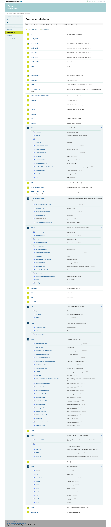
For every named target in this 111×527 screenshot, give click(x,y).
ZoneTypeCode (39, 283)
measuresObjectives (41, 152)
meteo (37, 488)
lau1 (32, 293)
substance (38, 456)
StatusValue (39, 418)
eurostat (33, 100)
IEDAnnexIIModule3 (37, 192)
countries (38, 139)
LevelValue (38, 375)
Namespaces (11, 38)
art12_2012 (34, 39)
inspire (33, 227)
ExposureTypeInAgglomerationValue (45, 361)
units (37, 177)
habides (33, 123)
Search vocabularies (32, 29)
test (32, 462)
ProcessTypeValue (40, 262)
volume (37, 502)
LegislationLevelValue (41, 249)
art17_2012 (34, 52)
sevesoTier (38, 449)
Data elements (11, 26)
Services (9, 35)
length (37, 484)
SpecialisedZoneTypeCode (43, 269)
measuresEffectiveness (42, 145)
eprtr (32, 84)
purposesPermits (40, 159)
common (34, 71)
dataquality (34, 80)
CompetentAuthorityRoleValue (44, 350)
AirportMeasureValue (41, 343)
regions (38, 330)
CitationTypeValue (40, 235)
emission (38, 481)
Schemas (9, 29)
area (37, 474)
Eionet (14, 13)
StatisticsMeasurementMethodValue (45, 276)
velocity (38, 498)
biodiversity (35, 62)
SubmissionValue (40, 425)
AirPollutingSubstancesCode (43, 204)
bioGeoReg (38, 132)
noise (32, 339)
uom (32, 466)
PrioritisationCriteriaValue (42, 400)
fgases (33, 109)
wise (32, 507)
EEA (14, 1)
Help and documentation (14, 16)
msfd (32, 323)
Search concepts (45, 29)
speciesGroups (40, 334)
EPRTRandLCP (36, 89)
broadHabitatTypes (41, 327)
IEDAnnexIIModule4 (37, 198)
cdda (32, 66)
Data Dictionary (20, 13)
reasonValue (39, 444)
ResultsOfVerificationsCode (43, 211)
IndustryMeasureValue (41, 368)
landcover (34, 288)
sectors (38, 317)
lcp (32, 306)
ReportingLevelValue (41, 408)
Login (90, 1)
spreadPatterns (40, 173)
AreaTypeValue (39, 347)
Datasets (9, 20)
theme (37, 279)
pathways (38, 156)
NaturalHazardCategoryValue (43, 259)
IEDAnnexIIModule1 (37, 187)
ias (32, 128)
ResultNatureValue (40, 266)
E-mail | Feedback (12, 521)
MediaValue (39, 256)
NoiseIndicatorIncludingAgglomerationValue (47, 378)
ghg (32, 118)
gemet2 (33, 114)
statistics (38, 491)
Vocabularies (11, 32)
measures (38, 142)
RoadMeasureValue (41, 411)
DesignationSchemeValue (42, 239)
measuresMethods (40, 149)
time (37, 495)
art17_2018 (34, 57)
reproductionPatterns (41, 163)
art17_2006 (34, 48)
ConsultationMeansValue (42, 354)
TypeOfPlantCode (40, 215)
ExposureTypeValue (41, 364)
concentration (39, 477)
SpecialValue (39, 273)
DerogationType (40, 208)
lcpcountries (39, 311)
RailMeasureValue (40, 404)
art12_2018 (34, 43)
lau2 (32, 297)
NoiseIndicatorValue (41, 386)
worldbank (34, 512)
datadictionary (35, 75)
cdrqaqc (38, 135)
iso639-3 (38, 371)
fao (32, 105)
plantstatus (38, 314)
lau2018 (33, 302)
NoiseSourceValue (40, 397)
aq (31, 34)
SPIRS (37, 452)
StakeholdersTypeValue (42, 415)
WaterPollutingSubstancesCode (44, 222)
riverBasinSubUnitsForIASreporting (45, 166)
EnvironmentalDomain (41, 242)
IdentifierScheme (40, 246)
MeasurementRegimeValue (43, 252)
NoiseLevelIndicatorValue (42, 390)
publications (35, 431)
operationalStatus (40, 439)
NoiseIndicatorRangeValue (43, 383)
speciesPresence (40, 170)
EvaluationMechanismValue (43, 357)
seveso (33, 435)
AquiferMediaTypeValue (42, 232)
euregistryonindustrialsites (40, 96)
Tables (9, 23)
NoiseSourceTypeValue (42, 393)
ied (32, 183)
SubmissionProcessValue (42, 422)
